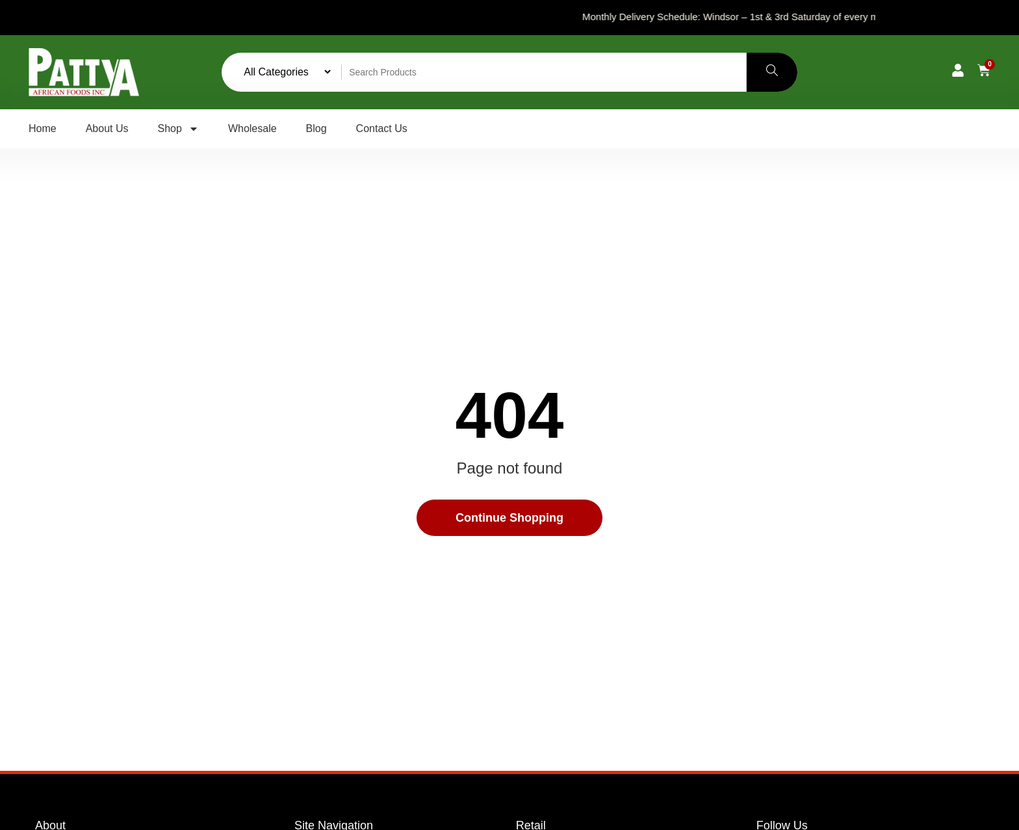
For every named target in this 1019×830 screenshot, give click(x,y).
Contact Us (381, 128)
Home (43, 128)
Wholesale (252, 128)
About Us (107, 128)
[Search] (771, 72)
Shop (178, 128)
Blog (316, 128)
